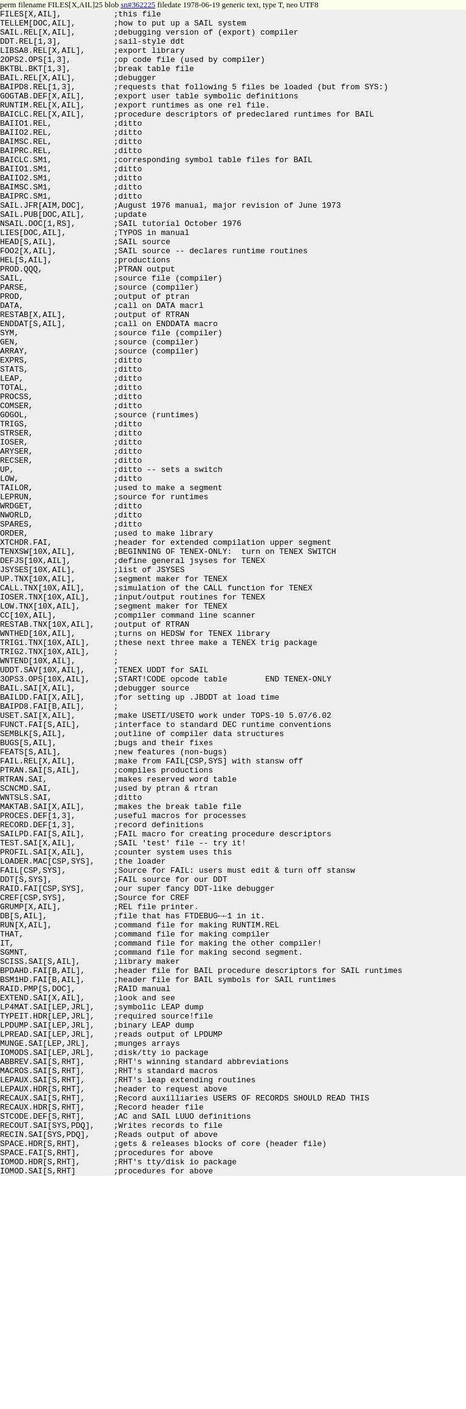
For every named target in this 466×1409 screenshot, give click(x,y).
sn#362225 (138, 4)
